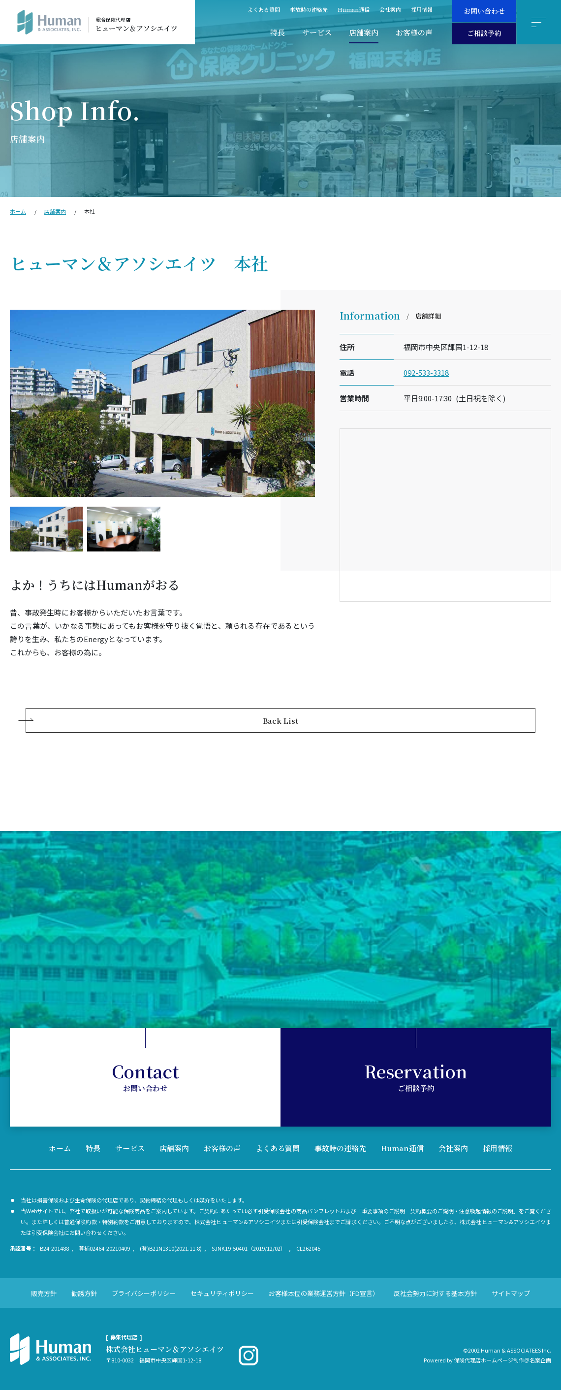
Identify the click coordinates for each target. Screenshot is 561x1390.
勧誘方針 (84, 1293)
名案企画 (540, 1360)
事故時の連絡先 (309, 9)
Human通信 (354, 9)
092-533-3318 (426, 372)
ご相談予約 (484, 33)
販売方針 (44, 1293)
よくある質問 (264, 9)
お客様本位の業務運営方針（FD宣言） (324, 1293)
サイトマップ (511, 1293)
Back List (280, 720)
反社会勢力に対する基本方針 (435, 1293)
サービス (317, 32)
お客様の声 (414, 32)
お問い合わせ (484, 11)
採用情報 (422, 9)
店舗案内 (363, 32)
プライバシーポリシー (144, 1293)
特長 (277, 32)
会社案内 (390, 9)
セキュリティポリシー (222, 1293)
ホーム (18, 211)
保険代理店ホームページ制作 (489, 1360)
